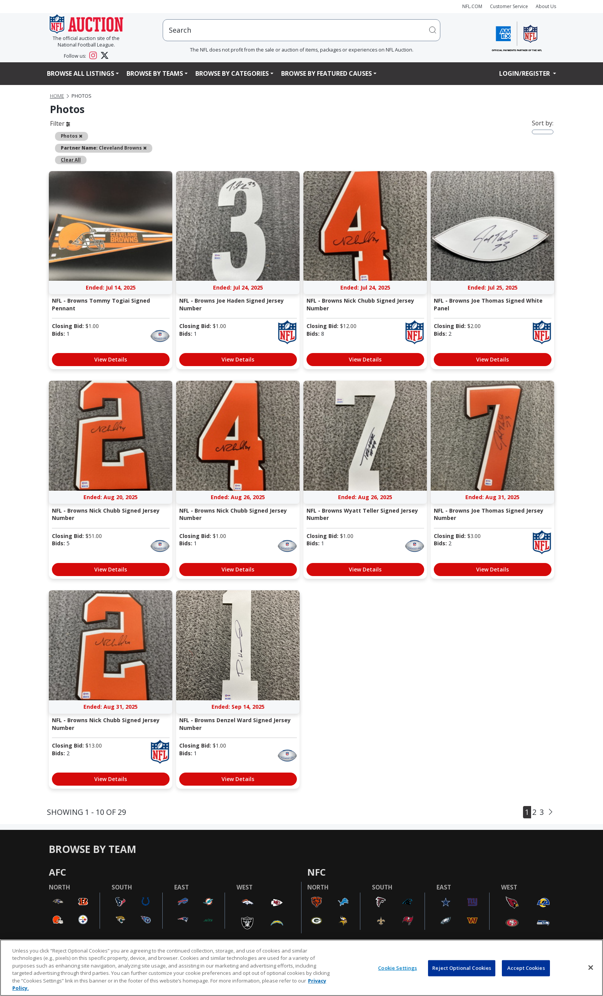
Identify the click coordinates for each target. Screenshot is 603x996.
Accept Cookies (526, 967)
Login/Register (525, 73)
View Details (110, 359)
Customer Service (509, 6)
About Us (546, 6)
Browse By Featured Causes (326, 73)
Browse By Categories (232, 73)
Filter (60, 123)
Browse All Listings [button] (80, 73)
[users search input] (301, 30)
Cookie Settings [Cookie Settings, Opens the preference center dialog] (397, 967)
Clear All (71, 160)
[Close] (590, 967)
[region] (301, 967)
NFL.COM (472, 6)
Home (57, 96)
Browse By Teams (155, 73)
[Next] (550, 811)
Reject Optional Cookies (461, 967)
